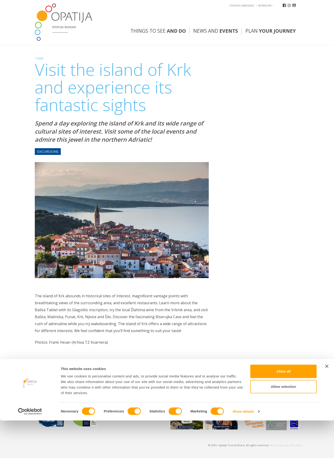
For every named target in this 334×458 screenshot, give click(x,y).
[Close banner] (326, 403)
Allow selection (283, 424)
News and (215, 31)
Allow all (283, 409)
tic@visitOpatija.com (171, 385)
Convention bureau (53, 373)
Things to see (158, 31)
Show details (243, 449)
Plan (270, 31)
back (40, 58)
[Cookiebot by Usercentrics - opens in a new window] (30, 448)
